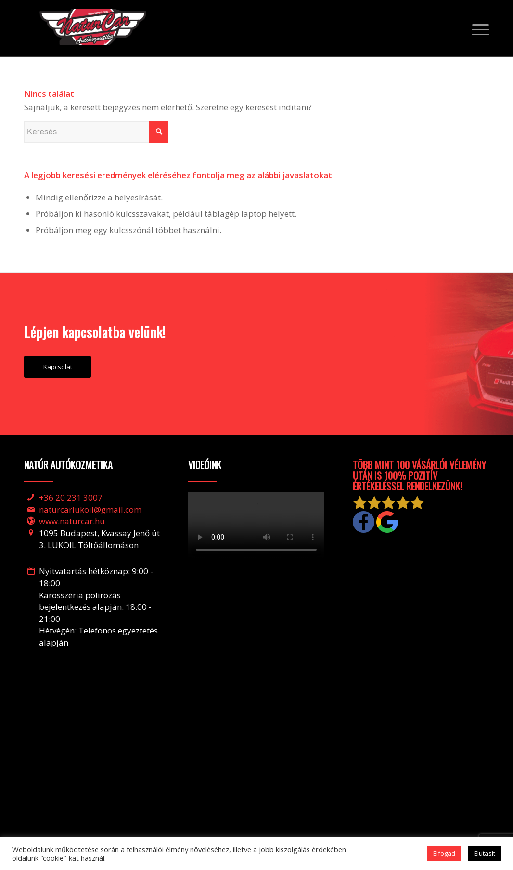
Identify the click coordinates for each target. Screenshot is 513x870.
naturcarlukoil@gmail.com (90, 509)
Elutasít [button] (484, 853)
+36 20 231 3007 (71, 497)
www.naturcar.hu (72, 521)
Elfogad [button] (444, 853)
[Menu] (477, 28)
